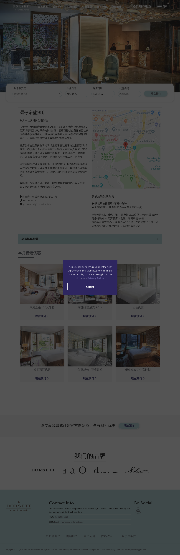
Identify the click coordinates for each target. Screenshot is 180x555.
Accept (90, 286)
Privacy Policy (95, 278)
